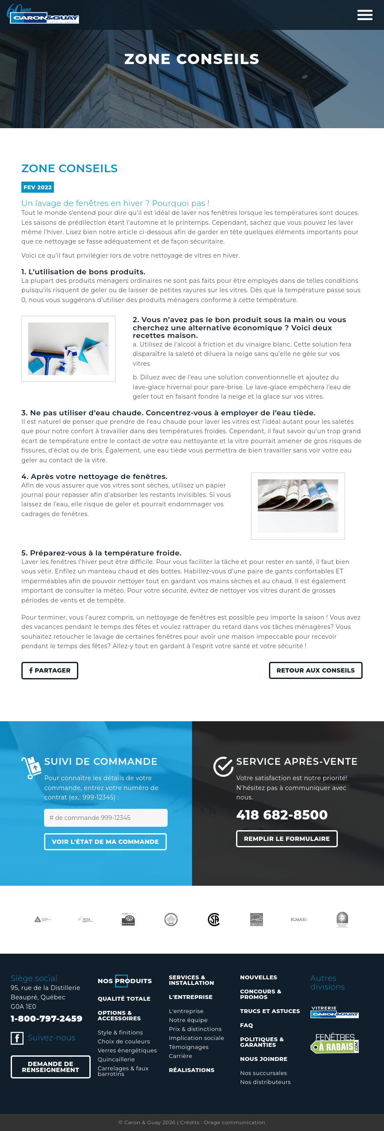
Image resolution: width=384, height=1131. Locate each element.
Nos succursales (263, 1072)
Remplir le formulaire (287, 839)
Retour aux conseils (316, 670)
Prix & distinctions (195, 1028)
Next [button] (369, 919)
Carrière (180, 1055)
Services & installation (191, 980)
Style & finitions (120, 1032)
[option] (43, 919)
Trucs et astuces (270, 1011)
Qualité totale (124, 998)
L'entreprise (186, 1011)
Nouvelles (259, 977)
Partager (50, 671)
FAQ (246, 1025)
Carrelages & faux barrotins (123, 1071)
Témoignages (189, 1046)
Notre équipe (188, 1019)
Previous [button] (15, 919)
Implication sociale (196, 1037)
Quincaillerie (116, 1059)
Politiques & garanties (262, 1042)
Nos (125, 981)
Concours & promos (261, 994)
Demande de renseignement (50, 1067)
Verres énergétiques (127, 1050)
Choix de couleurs (124, 1041)
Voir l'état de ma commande (105, 842)
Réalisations (191, 1069)
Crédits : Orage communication (223, 1122)
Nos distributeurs (265, 1081)
